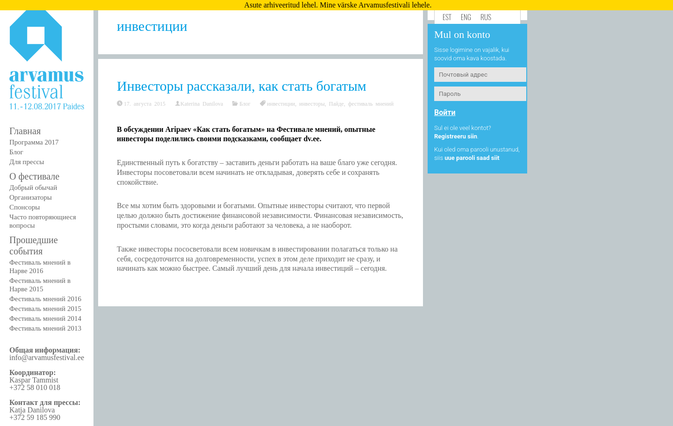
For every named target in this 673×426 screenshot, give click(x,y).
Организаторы (30, 197)
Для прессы (26, 162)
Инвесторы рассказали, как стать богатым (241, 86)
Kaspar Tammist (33, 380)
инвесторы (312, 103)
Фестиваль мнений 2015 (45, 308)
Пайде (336, 103)
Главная (25, 131)
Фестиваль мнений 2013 (45, 328)
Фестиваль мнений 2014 (45, 318)
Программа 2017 (33, 142)
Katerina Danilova (201, 103)
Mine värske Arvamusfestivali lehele (375, 5)
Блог (16, 152)
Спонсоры (24, 207)
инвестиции (281, 103)
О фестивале (34, 176)
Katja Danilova (32, 410)
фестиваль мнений (371, 103)
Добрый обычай (33, 187)
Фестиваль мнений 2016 (45, 299)
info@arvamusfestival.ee (46, 357)
